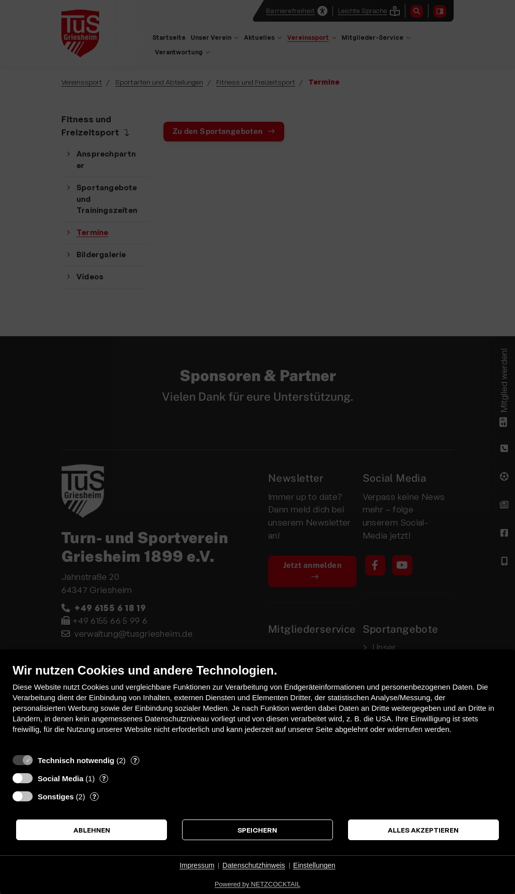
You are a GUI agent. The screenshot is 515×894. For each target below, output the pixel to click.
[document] (257, 706)
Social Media (60, 778)
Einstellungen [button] (314, 865)
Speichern (257, 830)
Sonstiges (56, 796)
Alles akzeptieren (423, 830)
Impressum (197, 865)
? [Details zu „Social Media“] (104, 778)
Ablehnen (91, 830)
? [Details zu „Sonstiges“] (94, 796)
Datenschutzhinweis (253, 865)
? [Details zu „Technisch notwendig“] (135, 760)
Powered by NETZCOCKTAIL (257, 884)
